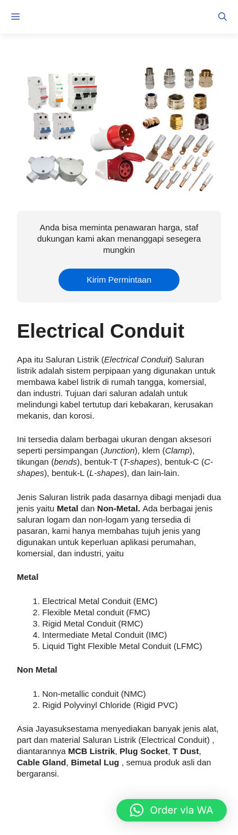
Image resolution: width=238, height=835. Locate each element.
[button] (222, 17)
